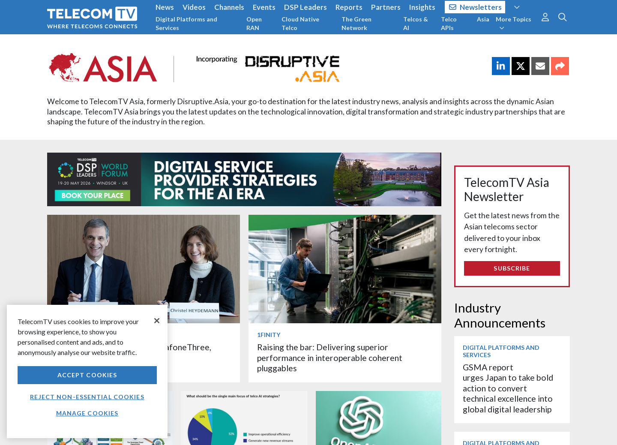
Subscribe (512, 268)
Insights (422, 7)
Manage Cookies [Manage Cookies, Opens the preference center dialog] (87, 413)
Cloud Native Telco (300, 23)
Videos (194, 7)
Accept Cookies (87, 375)
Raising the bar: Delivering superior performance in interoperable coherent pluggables (329, 357)
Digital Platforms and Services (186, 23)
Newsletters (475, 7)
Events (264, 7)
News (165, 7)
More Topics (513, 23)
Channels (229, 7)
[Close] (156, 320)
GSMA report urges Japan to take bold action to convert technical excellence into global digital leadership (508, 388)
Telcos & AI (415, 23)
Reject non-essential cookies (87, 396)
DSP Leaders (305, 7)
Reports (348, 7)
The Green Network (356, 23)
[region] (87, 371)
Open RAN (254, 23)
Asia (483, 19)
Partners (386, 7)
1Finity (268, 334)
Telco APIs (449, 23)
